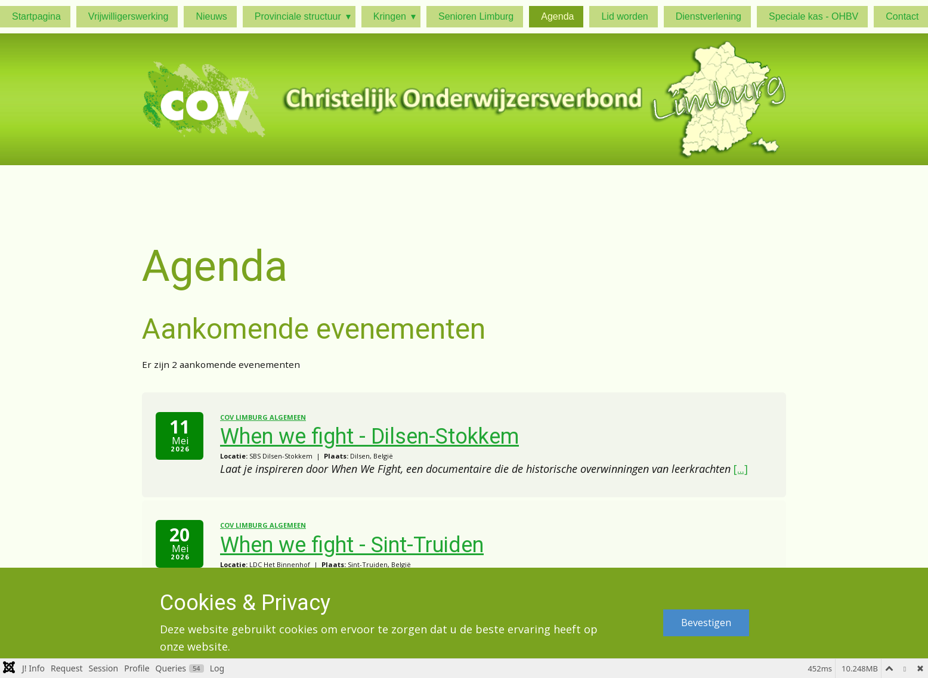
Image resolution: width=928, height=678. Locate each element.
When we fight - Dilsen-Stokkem (369, 436)
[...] (741, 469)
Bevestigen (706, 622)
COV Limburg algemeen (263, 417)
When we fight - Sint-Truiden (352, 545)
